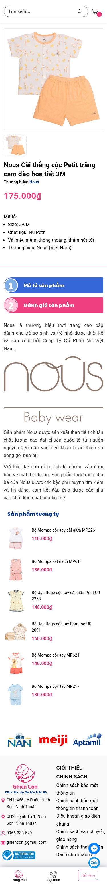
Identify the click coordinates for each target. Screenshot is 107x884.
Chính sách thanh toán (79, 847)
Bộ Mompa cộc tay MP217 (56, 686)
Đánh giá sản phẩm (49, 305)
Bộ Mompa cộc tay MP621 (56, 655)
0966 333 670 (19, 833)
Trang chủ (19, 880)
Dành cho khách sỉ (75, 854)
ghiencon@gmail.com (27, 842)
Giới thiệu (69, 768)
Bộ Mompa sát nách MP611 (57, 561)
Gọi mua (53, 880)
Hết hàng (88, 875)
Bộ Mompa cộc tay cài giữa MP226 (63, 530)
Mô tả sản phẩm (44, 285)
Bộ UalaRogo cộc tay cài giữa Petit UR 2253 (66, 595)
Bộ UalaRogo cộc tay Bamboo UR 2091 (62, 627)
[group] (53, 79)
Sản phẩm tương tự (33, 513)
